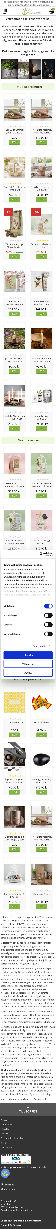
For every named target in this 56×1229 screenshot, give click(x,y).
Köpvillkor (5, 1129)
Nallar (3, 1142)
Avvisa (28, 672)
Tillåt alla (28, 655)
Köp (14, 142)
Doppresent (7, 1147)
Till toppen (28, 1109)
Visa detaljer (40, 646)
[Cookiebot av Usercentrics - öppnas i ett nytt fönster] (40, 554)
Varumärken (7, 1124)
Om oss (4, 1133)
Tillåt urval (28, 664)
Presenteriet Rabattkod (12, 1138)
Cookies (5, 1120)
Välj (14, 791)
